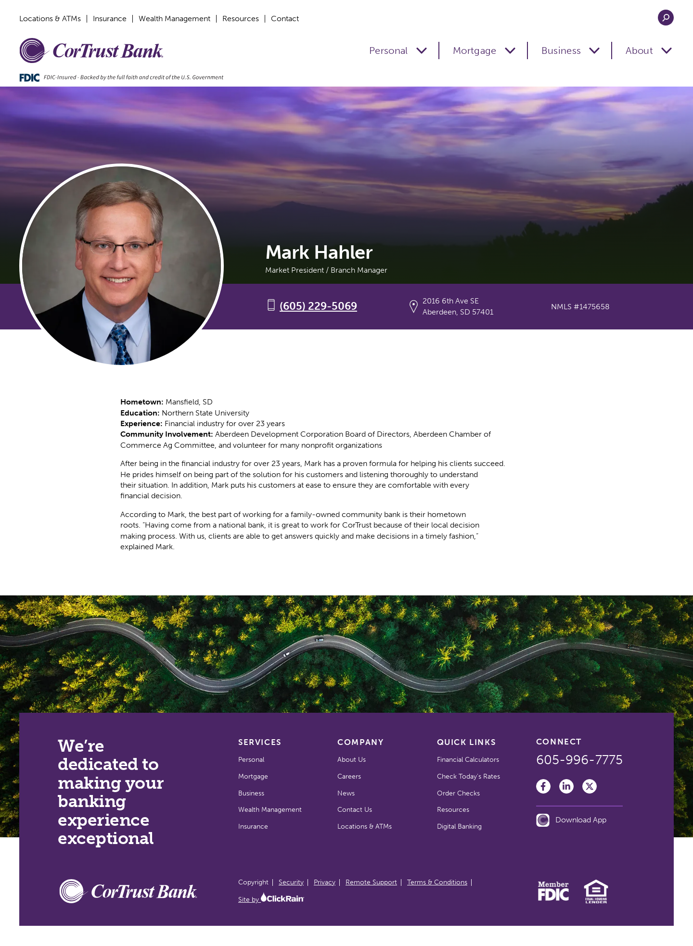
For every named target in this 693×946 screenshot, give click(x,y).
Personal (388, 50)
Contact (285, 19)
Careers (349, 776)
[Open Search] (666, 17)
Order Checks (458, 793)
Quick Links (466, 742)
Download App (571, 820)
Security (291, 882)
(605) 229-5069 (318, 306)
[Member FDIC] (553, 898)
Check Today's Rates (468, 776)
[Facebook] (543, 786)
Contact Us (354, 810)
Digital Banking (459, 826)
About (639, 50)
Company (360, 742)
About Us (351, 760)
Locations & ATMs (50, 19)
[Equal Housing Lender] (596, 902)
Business (561, 50)
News (346, 793)
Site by (271, 900)
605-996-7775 (579, 760)
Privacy (324, 882)
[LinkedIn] (566, 786)
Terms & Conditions (437, 882)
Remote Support (371, 882)
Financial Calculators (468, 760)
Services (260, 742)
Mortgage (475, 50)
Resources (240, 19)
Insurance (110, 19)
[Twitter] (589, 786)
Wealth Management (174, 19)
